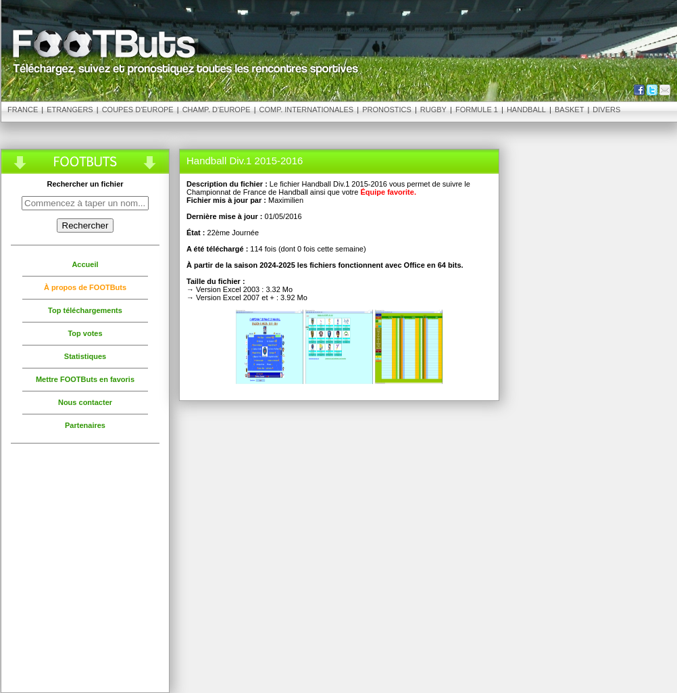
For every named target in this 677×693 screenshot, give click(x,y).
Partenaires (85, 425)
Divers (606, 109)
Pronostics (386, 109)
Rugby (433, 109)
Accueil (85, 264)
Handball (526, 109)
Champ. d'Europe (216, 109)
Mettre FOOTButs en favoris (85, 379)
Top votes (85, 333)
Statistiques (85, 356)
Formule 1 (476, 109)
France (22, 109)
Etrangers (70, 109)
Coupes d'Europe (138, 109)
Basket (569, 109)
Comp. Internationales (306, 109)
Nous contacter (85, 402)
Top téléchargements (85, 310)
